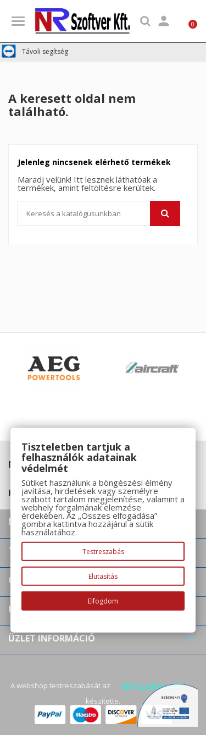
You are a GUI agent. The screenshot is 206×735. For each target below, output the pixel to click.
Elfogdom (103, 601)
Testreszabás (103, 551)
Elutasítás (103, 576)
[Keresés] (99, 213)
